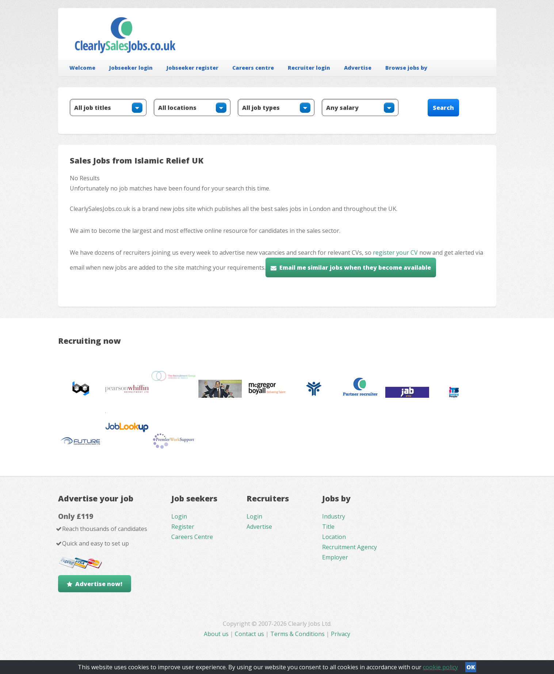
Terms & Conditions (297, 634)
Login (179, 516)
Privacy (340, 634)
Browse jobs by (406, 67)
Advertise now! (98, 584)
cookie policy (440, 667)
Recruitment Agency (349, 547)
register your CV (395, 253)
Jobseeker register (192, 67)
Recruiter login (309, 67)
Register (182, 527)
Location (334, 537)
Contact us (250, 634)
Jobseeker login (131, 67)
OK (470, 667)
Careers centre (253, 67)
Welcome (82, 67)
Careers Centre (192, 537)
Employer (335, 557)
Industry (333, 516)
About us (217, 634)
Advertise (357, 67)
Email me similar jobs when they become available (355, 267)
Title (328, 527)
